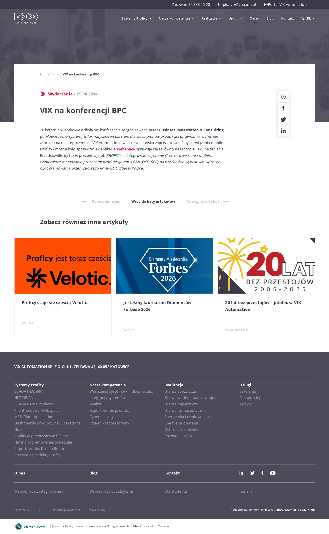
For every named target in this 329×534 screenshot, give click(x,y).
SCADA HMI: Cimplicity (33, 404)
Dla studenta (175, 491)
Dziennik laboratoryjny (109, 423)
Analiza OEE (100, 404)
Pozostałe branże (179, 435)
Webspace (126, 149)
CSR (41, 510)
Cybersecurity (102, 416)
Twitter (252, 473)
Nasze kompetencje (174, 18)
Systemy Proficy (134, 18)
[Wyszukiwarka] (302, 18)
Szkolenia (247, 391)
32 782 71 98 (306, 510)
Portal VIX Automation (285, 4)
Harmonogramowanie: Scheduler (43, 442)
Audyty (245, 404)
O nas (254, 18)
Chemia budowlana (181, 423)
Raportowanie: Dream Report (40, 448)
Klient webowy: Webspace (37, 410)
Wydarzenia (60, 94)
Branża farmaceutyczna (184, 410)
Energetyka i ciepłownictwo (188, 416)
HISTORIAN (23, 397)
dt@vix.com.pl (286, 510)
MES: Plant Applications (34, 416)
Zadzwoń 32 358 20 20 (191, 4)
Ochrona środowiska (182, 429)
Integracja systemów (108, 397)
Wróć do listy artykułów (153, 201)
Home (45, 74)
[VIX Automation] (26, 18)
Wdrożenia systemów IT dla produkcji (122, 391)
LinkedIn (241, 473)
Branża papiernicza (181, 404)
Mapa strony (97, 510)
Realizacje (209, 18)
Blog (270, 18)
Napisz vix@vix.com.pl (237, 4)
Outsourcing (250, 397)
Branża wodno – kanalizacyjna (190, 397)
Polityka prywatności (66, 510)
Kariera (245, 491)
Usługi (233, 18)
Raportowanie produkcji (111, 410)
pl (311, 18)
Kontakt (287, 18)
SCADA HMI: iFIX (28, 391)
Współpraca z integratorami (38, 491)
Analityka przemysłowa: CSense (41, 435)
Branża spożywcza (180, 391)
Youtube (273, 473)
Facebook (262, 473)
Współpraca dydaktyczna (111, 491)
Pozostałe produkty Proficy (37, 454)
